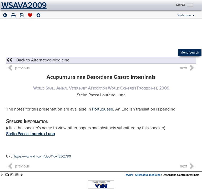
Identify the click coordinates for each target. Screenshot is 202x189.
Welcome (186, 15)
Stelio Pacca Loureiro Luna (30, 134)
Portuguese (102, 109)
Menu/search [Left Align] (189, 52)
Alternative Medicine (147, 175)
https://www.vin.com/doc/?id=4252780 (42, 156)
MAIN (129, 175)
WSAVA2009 (24, 5)
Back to (37, 60)
